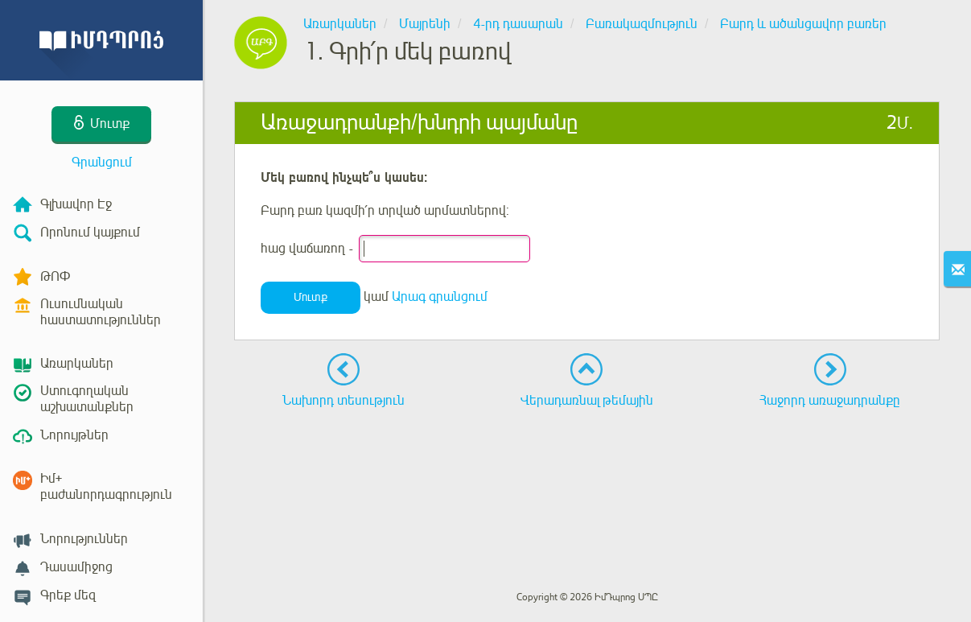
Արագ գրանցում (440, 297)
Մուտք (310, 297)
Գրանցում (102, 162)
